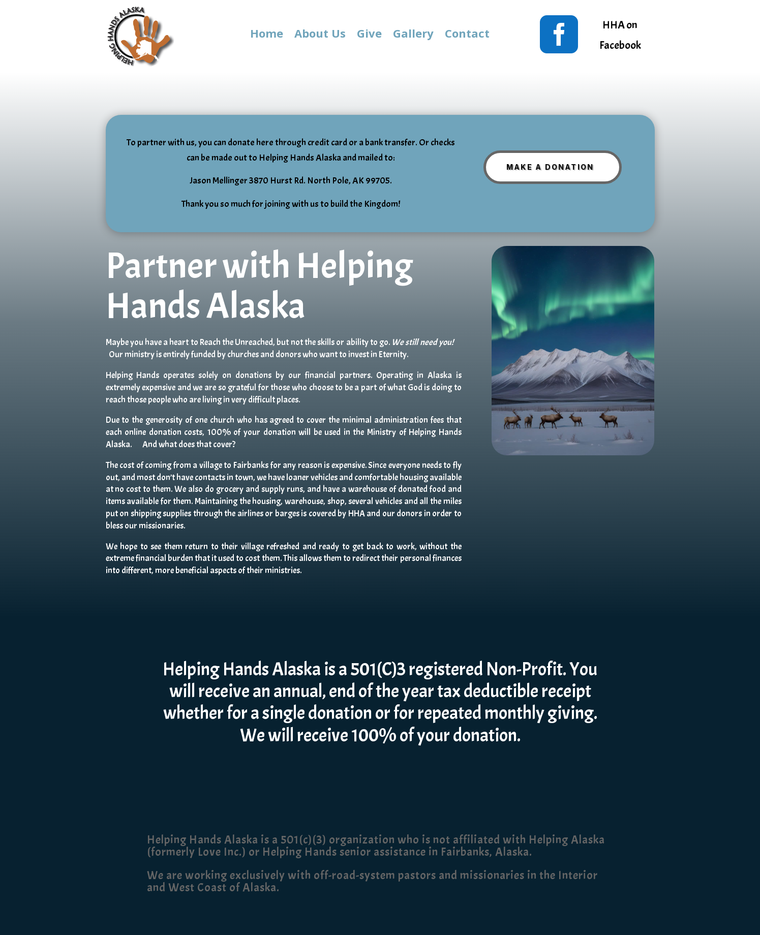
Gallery (413, 35)
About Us (320, 35)
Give (369, 35)
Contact (467, 35)
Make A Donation (550, 167)
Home (266, 35)
